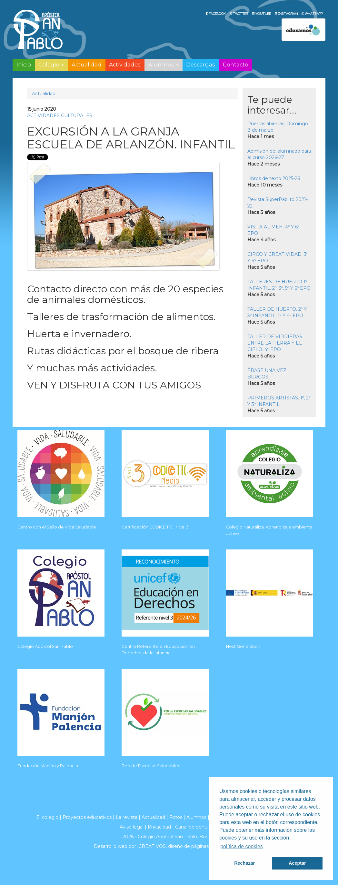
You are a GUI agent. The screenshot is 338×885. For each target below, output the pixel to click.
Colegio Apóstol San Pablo (45, 646)
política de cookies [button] (241, 846)
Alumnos (196, 817)
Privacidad (159, 827)
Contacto (235, 64)
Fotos (175, 817)
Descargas (200, 64)
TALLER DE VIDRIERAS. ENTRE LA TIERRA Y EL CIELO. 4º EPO (275, 343)
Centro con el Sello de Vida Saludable (56, 527)
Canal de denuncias (197, 827)
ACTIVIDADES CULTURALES (59, 115)
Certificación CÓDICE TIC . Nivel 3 (155, 527)
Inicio (23, 64)
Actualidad (87, 64)
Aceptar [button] (297, 863)
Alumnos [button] (163, 64)
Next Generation (243, 646)
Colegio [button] (51, 64)
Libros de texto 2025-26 (273, 178)
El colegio (47, 817)
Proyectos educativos (87, 817)
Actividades (125, 64)
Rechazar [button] (244, 863)
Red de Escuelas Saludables (151, 765)
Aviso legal (132, 827)
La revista (126, 817)
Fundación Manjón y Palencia (47, 765)
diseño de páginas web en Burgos (206, 846)
